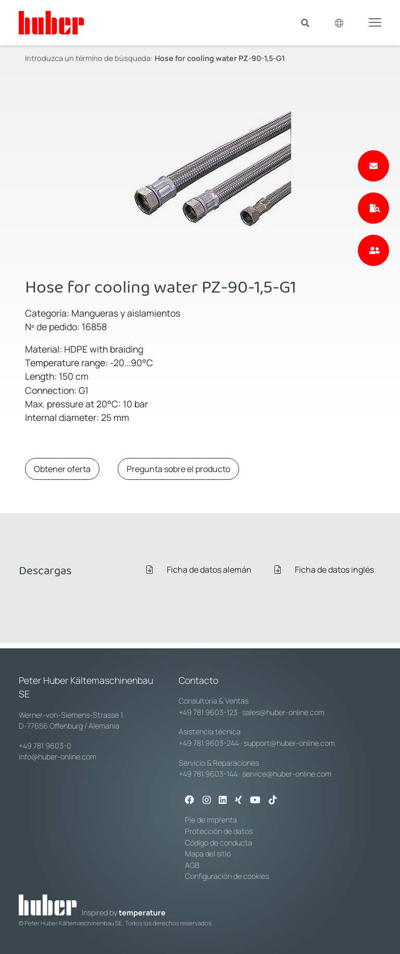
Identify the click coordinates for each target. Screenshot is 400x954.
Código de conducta (218, 843)
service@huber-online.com (286, 774)
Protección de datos (219, 831)
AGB (192, 865)
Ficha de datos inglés (324, 569)
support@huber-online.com (289, 743)
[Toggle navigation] (375, 22)
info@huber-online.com (57, 757)
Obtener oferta (62, 469)
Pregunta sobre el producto (178, 469)
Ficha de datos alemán (199, 569)
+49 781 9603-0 (45, 746)
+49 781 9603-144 (208, 774)
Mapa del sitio (208, 854)
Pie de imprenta (211, 820)
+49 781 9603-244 (209, 743)
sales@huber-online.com (283, 712)
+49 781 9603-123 (208, 712)
